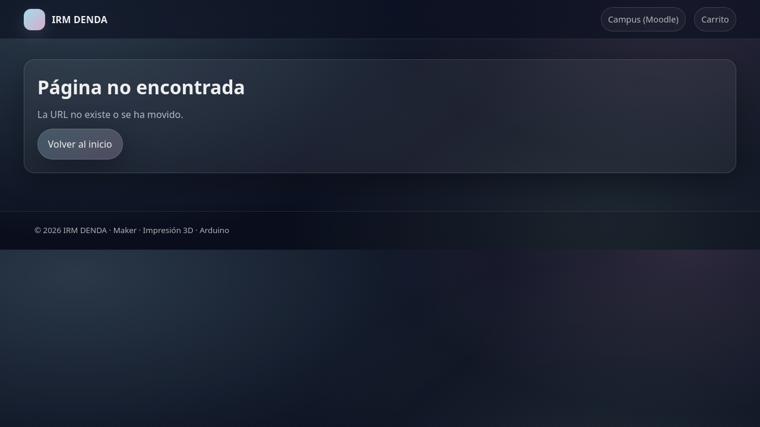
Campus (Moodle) (643, 19)
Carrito (715, 19)
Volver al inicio (80, 144)
